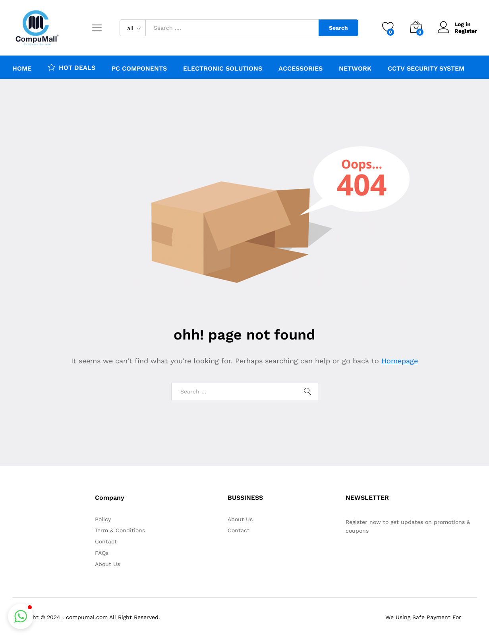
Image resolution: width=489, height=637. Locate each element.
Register (465, 31)
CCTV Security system (426, 68)
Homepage (399, 361)
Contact (106, 541)
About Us (107, 564)
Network (355, 68)
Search (338, 28)
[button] (20, 616)
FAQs (101, 553)
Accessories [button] (300, 68)
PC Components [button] (139, 68)
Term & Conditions (120, 530)
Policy (103, 519)
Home (21, 68)
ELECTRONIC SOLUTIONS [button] (222, 68)
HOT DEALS (71, 67)
